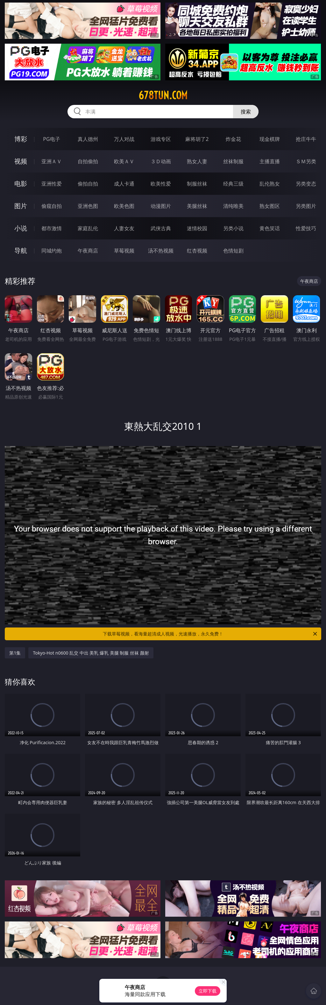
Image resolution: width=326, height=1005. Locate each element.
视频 (20, 161)
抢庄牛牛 (306, 139)
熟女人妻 (197, 161)
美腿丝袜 (197, 205)
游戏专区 (161, 139)
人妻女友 (124, 228)
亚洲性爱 (51, 183)
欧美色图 (124, 205)
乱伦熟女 (269, 183)
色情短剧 (233, 250)
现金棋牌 (269, 139)
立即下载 (207, 991)
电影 (20, 183)
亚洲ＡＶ (51, 161)
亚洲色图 (88, 205)
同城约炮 (51, 250)
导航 (20, 250)
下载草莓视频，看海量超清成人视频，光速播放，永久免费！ (210, 634)
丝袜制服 (233, 161)
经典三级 (233, 183)
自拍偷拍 (88, 161)
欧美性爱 (161, 183)
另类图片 (306, 205)
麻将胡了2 (197, 139)
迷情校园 (197, 228)
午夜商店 (88, 250)
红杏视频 (197, 250)
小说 (20, 228)
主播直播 (269, 161)
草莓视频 (124, 250)
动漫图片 (161, 205)
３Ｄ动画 (161, 161)
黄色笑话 (269, 228)
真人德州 (88, 139)
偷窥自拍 (51, 205)
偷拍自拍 (88, 183)
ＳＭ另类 (306, 161)
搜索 (246, 111)
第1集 (15, 653)
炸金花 (233, 139)
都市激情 (51, 228)
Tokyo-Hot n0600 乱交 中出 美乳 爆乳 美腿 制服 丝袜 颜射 (91, 653)
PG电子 (51, 139)
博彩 (20, 139)
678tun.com (163, 95)
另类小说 (233, 228)
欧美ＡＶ (124, 161)
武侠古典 (161, 228)
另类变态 (306, 183)
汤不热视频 (161, 250)
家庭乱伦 (88, 228)
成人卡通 (124, 183)
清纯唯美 (233, 205)
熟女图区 (269, 205)
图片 (20, 206)
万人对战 (124, 139)
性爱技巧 (306, 228)
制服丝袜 (197, 183)
